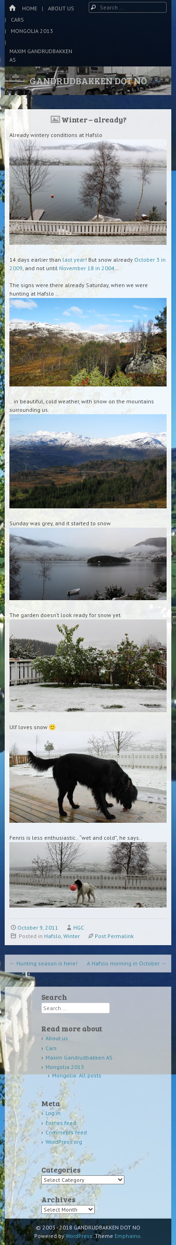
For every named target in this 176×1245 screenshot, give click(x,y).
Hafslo (52, 936)
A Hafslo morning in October (127, 963)
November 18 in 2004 (87, 268)
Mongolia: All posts (76, 1075)
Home (29, 8)
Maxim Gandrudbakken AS (40, 55)
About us (61, 8)
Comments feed (66, 1132)
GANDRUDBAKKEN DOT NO (88, 80)
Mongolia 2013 (32, 30)
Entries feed (61, 1122)
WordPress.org (64, 1141)
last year (73, 259)
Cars (17, 19)
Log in (53, 1112)
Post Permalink (114, 936)
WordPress (79, 1235)
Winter (71, 936)
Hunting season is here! (43, 963)
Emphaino (127, 1235)
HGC (78, 927)
